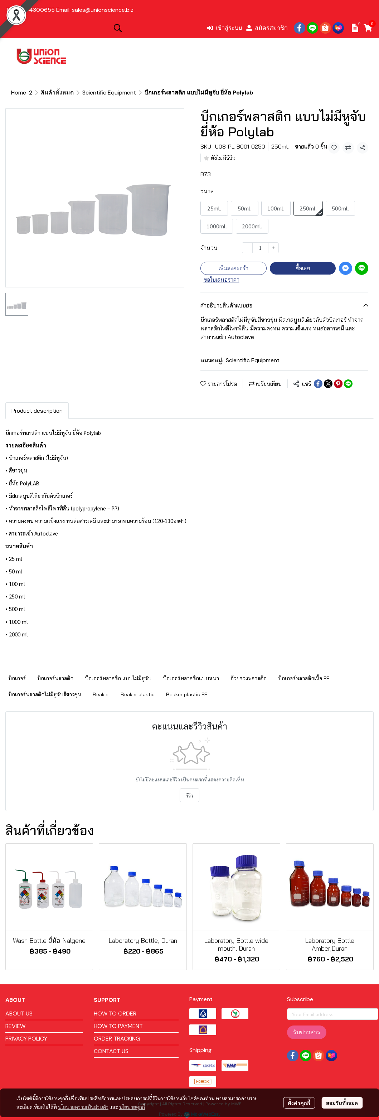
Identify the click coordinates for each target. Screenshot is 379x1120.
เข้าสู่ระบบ (224, 28)
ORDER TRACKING (117, 1038)
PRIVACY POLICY (26, 1038)
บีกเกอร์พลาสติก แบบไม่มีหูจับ (118, 678)
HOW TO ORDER (115, 1013)
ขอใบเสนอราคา (221, 279)
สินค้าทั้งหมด (57, 92)
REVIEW (15, 1026)
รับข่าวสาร (306, 1032)
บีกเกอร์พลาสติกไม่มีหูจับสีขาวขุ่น (44, 694)
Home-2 (21, 92)
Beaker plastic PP (186, 694)
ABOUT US (19, 1013)
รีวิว (189, 795)
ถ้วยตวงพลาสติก (248, 678)
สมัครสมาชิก (267, 28)
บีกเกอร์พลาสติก (55, 678)
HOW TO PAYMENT (118, 1026)
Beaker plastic (138, 694)
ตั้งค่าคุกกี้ (299, 1103)
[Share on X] (328, 383)
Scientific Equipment (109, 92)
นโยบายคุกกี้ (132, 1107)
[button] (156, 28)
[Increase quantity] (273, 248)
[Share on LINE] (348, 383)
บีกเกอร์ (17, 678)
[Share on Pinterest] (338, 383)
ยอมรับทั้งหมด (342, 1103)
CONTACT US (111, 1051)
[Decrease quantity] (247, 248)
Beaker (101, 694)
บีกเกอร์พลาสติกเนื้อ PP (303, 678)
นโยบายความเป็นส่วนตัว (83, 1107)
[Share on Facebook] (318, 383)
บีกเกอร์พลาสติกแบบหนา (191, 678)
